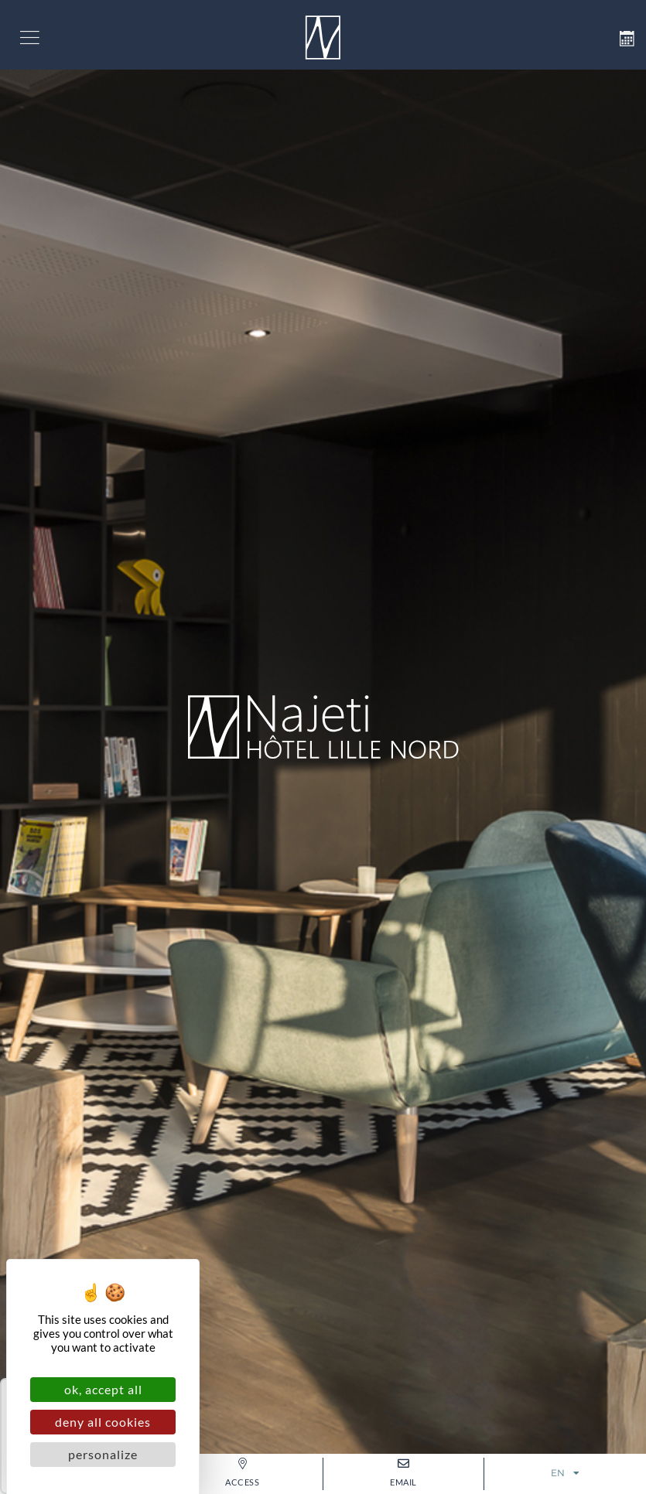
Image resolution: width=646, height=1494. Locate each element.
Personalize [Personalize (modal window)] (103, 1454)
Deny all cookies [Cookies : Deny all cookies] (103, 1421)
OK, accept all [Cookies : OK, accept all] (103, 1389)
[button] (29, 35)
